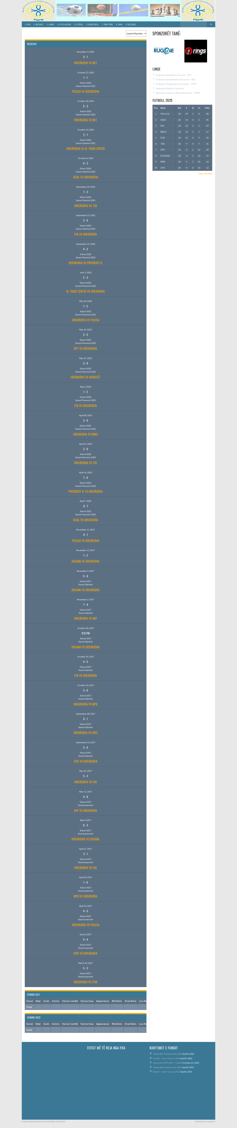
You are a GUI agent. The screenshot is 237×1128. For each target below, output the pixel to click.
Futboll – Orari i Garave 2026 (166, 1058)
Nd (179, 108)
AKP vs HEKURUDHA (85, 810)
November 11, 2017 (85, 529)
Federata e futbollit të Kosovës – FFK (173, 75)
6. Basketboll (92, 24)
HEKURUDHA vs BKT (85, 62)
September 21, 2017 (85, 742)
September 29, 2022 (85, 186)
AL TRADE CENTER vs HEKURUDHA (85, 291)
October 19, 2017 (85, 656)
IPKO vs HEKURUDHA (85, 953)
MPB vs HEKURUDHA (85, 896)
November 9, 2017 (85, 571)
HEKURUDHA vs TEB (85, 205)
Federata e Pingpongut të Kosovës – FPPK (176, 84)
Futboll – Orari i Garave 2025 (166, 1071)
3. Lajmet (50, 24)
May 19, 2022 (85, 329)
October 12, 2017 (85, 685)
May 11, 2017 (85, 791)
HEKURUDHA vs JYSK (85, 982)
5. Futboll (78, 24)
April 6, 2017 (85, 934)
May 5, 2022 (85, 386)
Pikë (207, 108)
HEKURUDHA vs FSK (85, 782)
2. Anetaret (39, 24)
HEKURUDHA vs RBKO (85, 434)
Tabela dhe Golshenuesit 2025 (167, 1067)
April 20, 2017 (85, 877)
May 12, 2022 (85, 358)
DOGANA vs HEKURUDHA (85, 561)
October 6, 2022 (85, 158)
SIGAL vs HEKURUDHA (85, 177)
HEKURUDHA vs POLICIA (85, 320)
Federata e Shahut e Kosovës (170, 88)
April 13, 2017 (85, 906)
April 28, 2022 (85, 415)
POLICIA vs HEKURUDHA (85, 91)
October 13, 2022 (85, 129)
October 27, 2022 (85, 72)
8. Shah (119, 24)
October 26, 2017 (85, 628)
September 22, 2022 (85, 215)
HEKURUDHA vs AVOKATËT (86, 377)
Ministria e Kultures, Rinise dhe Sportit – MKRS (178, 93)
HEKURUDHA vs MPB (85, 704)
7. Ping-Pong (107, 24)
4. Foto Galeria (64, 24)
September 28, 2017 (85, 713)
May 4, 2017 (85, 820)
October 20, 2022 (85, 101)
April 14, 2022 (85, 472)
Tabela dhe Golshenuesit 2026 (167, 1054)
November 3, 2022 (85, 51)
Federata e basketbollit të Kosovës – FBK (175, 79)
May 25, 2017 (85, 771)
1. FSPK (28, 24)
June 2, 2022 (86, 272)
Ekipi (163, 108)
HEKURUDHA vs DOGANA (85, 839)
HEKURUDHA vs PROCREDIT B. (86, 263)
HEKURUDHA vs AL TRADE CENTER (85, 148)
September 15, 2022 (85, 244)
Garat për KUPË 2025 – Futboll (167, 1062)
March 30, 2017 (85, 963)
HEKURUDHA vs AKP (85, 618)
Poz (156, 108)
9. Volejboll (130, 24)
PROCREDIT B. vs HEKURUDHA (86, 491)
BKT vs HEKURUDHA (85, 348)
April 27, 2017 (85, 848)
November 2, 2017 (85, 599)
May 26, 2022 (85, 301)
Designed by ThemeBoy (205, 1122)
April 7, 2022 (85, 501)
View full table (205, 173)
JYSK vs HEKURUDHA (85, 761)
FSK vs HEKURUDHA (85, 234)
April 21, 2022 (85, 444)
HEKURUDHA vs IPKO (85, 732)
